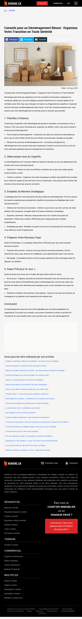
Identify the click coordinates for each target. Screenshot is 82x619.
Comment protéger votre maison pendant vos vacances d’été (27, 375)
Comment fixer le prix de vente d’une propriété (22, 431)
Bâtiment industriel (12, 569)
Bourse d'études (67, 609)
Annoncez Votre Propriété (15, 611)
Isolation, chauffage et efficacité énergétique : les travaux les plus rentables (32, 361)
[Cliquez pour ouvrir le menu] (75, 3)
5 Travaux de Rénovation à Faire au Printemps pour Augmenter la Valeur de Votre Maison (37, 422)
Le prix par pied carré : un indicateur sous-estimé (23, 408)
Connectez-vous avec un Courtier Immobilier (21, 609)
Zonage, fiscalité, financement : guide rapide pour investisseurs (28, 417)
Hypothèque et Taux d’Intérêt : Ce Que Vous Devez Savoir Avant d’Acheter (32, 441)
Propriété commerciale (13, 556)
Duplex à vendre (10, 581)
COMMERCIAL (12, 551)
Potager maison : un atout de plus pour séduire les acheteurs (27, 394)
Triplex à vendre (10, 585)
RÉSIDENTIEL (12, 502)
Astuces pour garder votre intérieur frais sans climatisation (26, 385)
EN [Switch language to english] (68, 3)
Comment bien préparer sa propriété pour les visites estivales (27, 403)
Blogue (29, 611)
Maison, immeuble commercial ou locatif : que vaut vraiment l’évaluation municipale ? (35, 370)
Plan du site (39, 611)
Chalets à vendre (11, 525)
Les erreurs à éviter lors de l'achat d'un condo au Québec (26, 445)
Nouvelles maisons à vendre (15, 512)
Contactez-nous (52, 611)
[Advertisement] (43, 19)
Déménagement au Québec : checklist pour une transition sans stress (30, 399)
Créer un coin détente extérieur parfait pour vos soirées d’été (27, 389)
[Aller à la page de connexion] (58, 3)
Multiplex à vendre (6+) (13, 598)
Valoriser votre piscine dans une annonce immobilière (24, 380)
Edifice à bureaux (11, 561)
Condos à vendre (11, 516)
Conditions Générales (68, 611)
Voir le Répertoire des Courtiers (48, 609)
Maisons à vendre (11, 508)
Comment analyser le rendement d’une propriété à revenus (26, 366)
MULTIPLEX (11, 575)
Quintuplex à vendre (12, 593)
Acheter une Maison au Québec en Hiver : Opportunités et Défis (28, 450)
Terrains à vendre (11, 545)
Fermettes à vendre (12, 533)
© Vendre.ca (42, 613)
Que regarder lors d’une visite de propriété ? (21, 413)
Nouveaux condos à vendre (15, 520)
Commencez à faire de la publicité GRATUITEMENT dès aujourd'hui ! (61, 526)
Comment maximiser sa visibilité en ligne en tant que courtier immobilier (31, 427)
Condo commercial (12, 565)
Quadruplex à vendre (12, 589)
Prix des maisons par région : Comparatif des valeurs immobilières (29, 436)
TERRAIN (9, 539)
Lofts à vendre (10, 529)
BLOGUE (12, 10)
